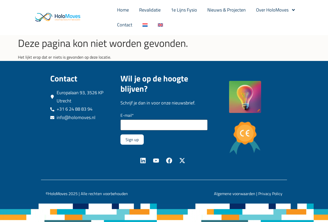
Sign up (132, 139)
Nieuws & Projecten (226, 9)
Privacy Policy (270, 194)
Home (123, 9)
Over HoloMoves (276, 10)
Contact (124, 24)
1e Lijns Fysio (184, 9)
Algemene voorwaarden (234, 194)
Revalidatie (150, 9)
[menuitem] (145, 24)
